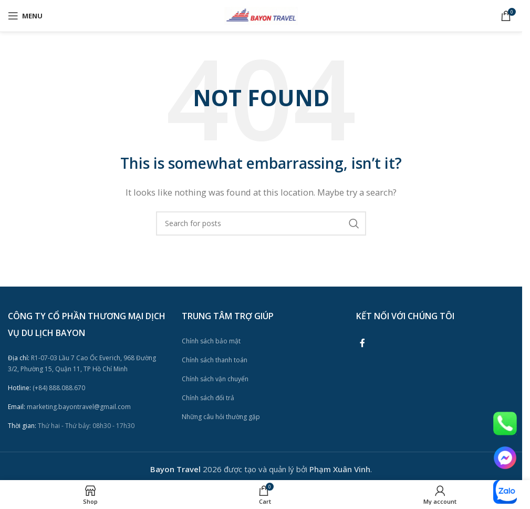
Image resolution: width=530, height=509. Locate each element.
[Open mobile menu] (25, 15)
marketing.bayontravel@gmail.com (69, 406)
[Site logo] (261, 14)
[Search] (261, 223)
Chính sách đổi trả (208, 397)
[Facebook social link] (362, 343)
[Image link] (505, 423)
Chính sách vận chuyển (215, 378)
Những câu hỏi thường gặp (221, 416)
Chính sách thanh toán (214, 359)
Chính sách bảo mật (211, 341)
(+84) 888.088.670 (46, 387)
